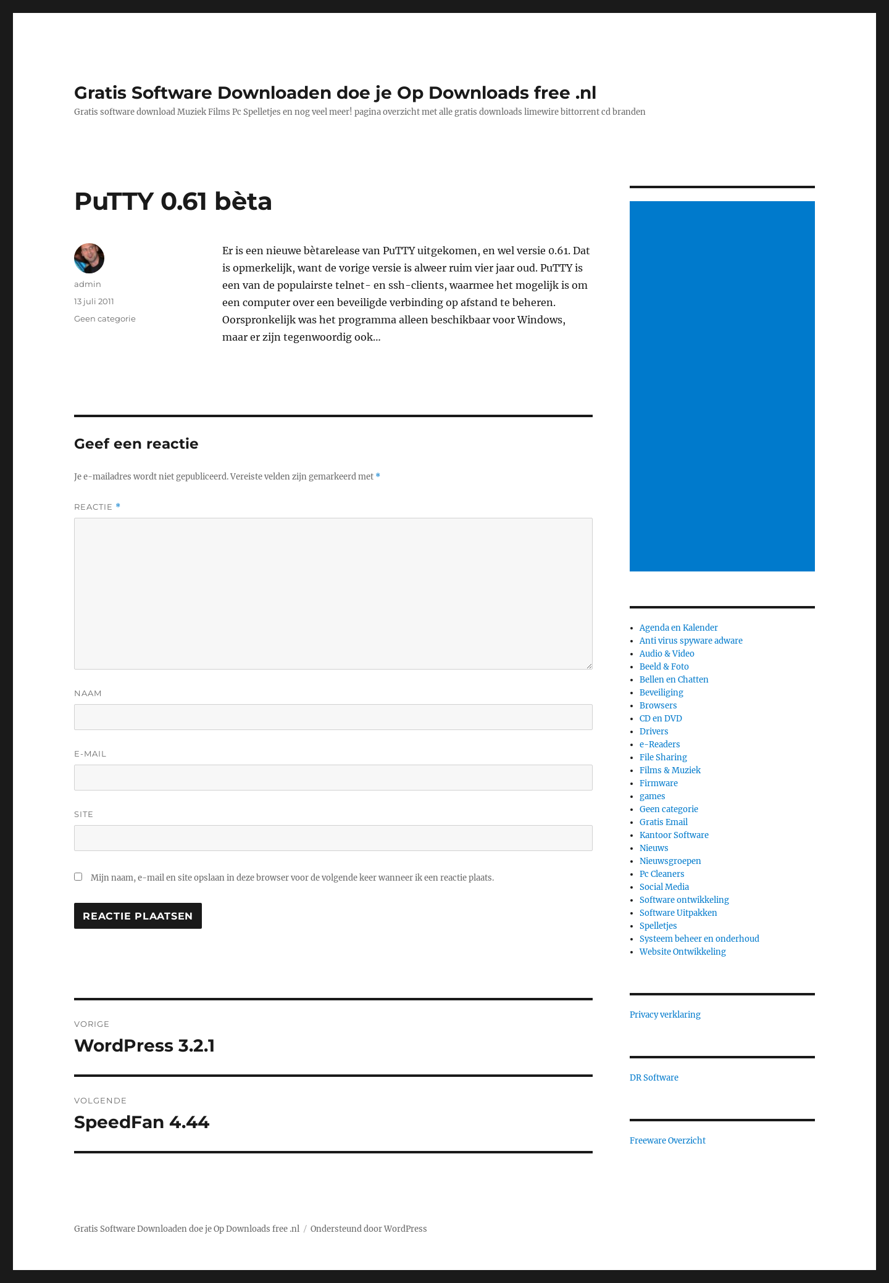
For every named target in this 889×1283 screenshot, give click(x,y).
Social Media (664, 887)
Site (84, 814)
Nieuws (654, 848)
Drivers (654, 731)
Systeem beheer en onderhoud (699, 939)
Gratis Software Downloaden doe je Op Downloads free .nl (335, 92)
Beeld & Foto (664, 667)
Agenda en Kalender (679, 628)
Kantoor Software (674, 835)
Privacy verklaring (665, 1015)
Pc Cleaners (662, 874)
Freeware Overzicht (668, 1141)
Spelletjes (658, 926)
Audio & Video (667, 654)
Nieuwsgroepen (670, 861)
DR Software (654, 1078)
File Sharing (663, 757)
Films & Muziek (670, 770)
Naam (88, 693)
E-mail (90, 753)
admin (87, 284)
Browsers (658, 705)
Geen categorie (105, 318)
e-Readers (660, 744)
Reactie (97, 507)
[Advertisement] (724, 387)
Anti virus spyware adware (691, 641)
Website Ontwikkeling (683, 952)
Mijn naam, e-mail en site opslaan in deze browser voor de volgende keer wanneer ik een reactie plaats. (292, 878)
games (653, 796)
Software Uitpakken (678, 913)
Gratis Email (664, 822)
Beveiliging (661, 692)
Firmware (659, 783)
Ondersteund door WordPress (369, 1229)
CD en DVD (661, 718)
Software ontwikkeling (684, 900)
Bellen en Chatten (674, 680)
